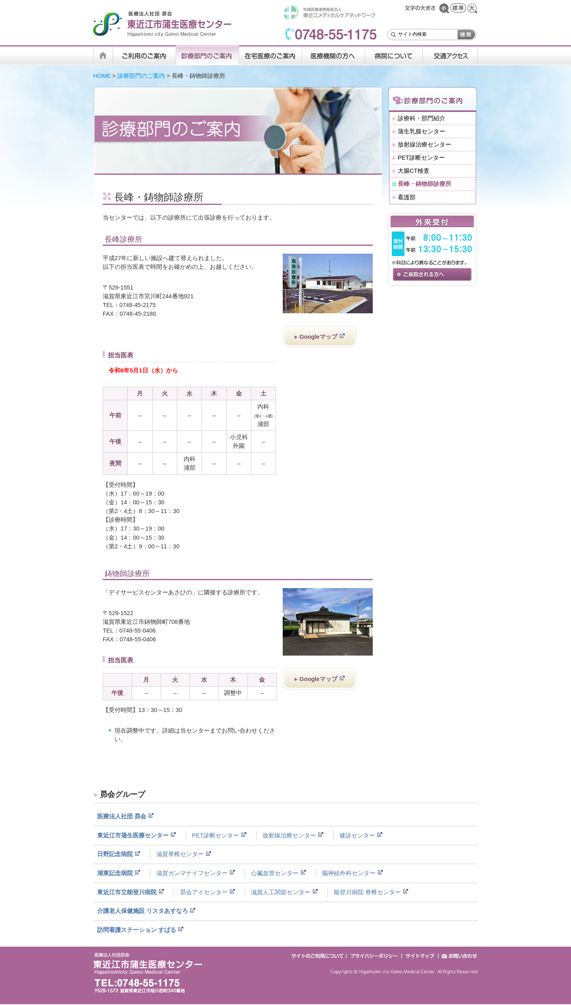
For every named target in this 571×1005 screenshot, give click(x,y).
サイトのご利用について (319, 956)
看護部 (407, 197)
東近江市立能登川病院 (127, 892)
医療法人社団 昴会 (121, 816)
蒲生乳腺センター (421, 131)
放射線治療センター (424, 144)
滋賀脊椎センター (180, 854)
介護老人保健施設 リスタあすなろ (142, 911)
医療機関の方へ (333, 55)
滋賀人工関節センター (280, 892)
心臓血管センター (275, 873)
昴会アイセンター (204, 892)
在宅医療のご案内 (270, 55)
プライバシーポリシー (374, 956)
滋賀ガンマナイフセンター (192, 873)
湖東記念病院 (115, 873)
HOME (103, 55)
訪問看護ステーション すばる (136, 930)
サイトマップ (420, 956)
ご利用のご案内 (144, 55)
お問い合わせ (458, 956)
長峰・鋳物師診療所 (424, 184)
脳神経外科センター (349, 873)
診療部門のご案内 (141, 76)
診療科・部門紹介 (421, 118)
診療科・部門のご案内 (207, 55)
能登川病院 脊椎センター (367, 892)
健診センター (357, 835)
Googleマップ (318, 337)
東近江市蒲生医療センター (133, 835)
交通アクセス (450, 55)
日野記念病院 (115, 854)
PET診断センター (421, 157)
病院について (394, 55)
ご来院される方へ (432, 274)
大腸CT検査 (413, 171)
